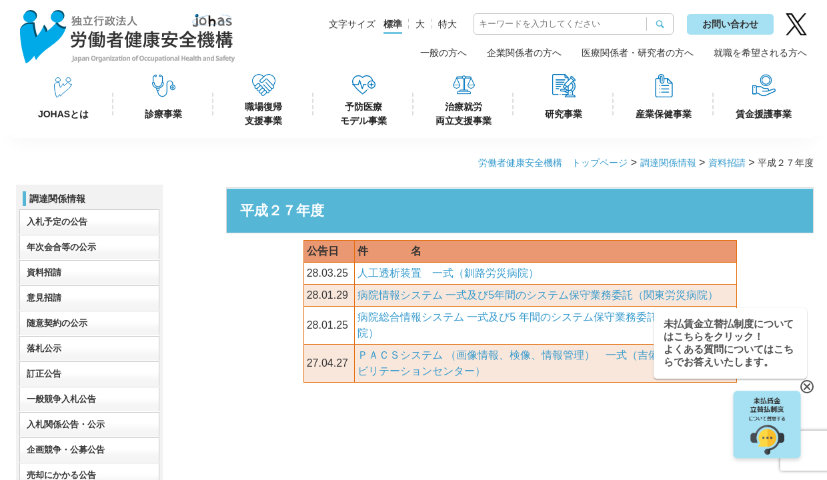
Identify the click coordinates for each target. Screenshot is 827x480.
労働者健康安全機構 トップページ (553, 162)
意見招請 (44, 298)
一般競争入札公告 (61, 399)
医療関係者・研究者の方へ (638, 52)
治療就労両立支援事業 (464, 113)
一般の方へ (443, 52)
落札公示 (44, 348)
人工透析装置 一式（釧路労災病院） (448, 273)
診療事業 (163, 114)
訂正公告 (44, 374)
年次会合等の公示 (61, 247)
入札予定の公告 (57, 222)
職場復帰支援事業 (263, 113)
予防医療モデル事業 (363, 113)
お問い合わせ (730, 24)
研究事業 (563, 114)
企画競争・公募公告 (66, 450)
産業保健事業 (664, 114)
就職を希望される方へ (760, 52)
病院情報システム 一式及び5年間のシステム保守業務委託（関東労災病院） (537, 295)
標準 (392, 24)
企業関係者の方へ (524, 52)
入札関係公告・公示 (66, 424)
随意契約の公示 (57, 323)
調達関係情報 (668, 162)
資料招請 (727, 162)
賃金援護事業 (764, 114)
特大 (447, 24)
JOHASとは (63, 114)
